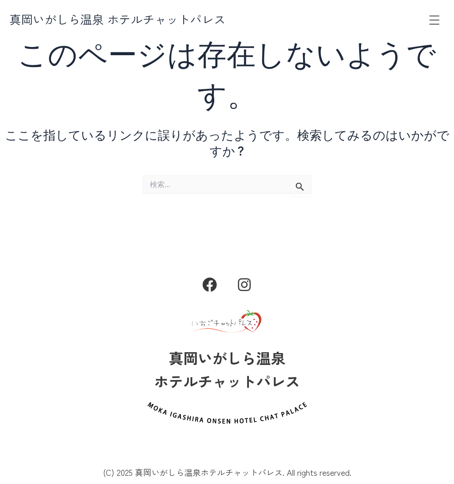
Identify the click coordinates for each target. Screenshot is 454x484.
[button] (434, 20)
